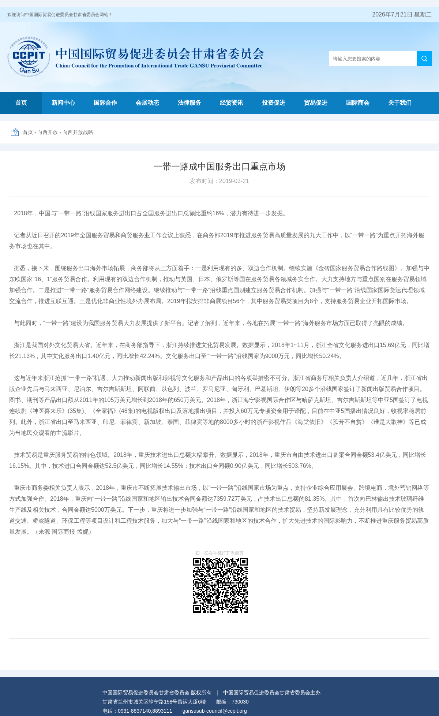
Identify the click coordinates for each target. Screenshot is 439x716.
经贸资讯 (231, 103)
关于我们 (400, 103)
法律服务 (189, 103)
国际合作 (105, 103)
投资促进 (273, 103)
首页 (21, 103)
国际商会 (357, 103)
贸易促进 (315, 103)
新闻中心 (63, 103)
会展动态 (147, 103)
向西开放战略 (78, 132)
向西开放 (47, 132)
